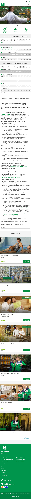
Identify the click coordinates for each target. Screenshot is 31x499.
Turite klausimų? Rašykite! (9, 484)
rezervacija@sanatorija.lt (23, 207)
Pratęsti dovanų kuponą (21, 462)
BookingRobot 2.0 (15, 496)
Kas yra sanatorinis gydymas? (7, 459)
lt (2, 1)
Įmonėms (3, 464)
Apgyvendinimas (4, 461)
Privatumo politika (20, 461)
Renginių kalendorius (5, 462)
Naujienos (3, 466)
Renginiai (3, 468)
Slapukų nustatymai (20, 457)
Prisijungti (3, 472)
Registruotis (3, 470)
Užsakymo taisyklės (20, 459)
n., (24, 4)
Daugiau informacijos (25, 438)
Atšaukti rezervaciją (20, 464)
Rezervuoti (27, 261)
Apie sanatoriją (4, 457)
